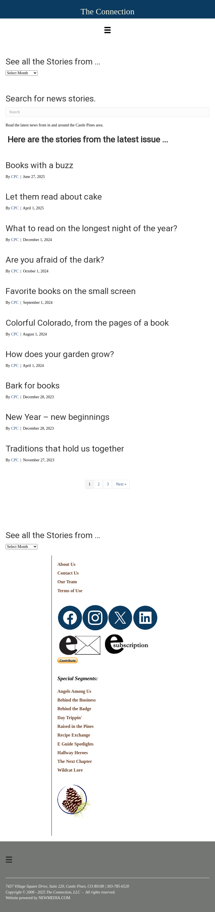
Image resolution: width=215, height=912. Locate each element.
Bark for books (33, 385)
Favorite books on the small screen (71, 291)
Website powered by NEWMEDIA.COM (38, 898)
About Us (66, 564)
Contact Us (68, 573)
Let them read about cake (54, 197)
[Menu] (107, 28)
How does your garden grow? (60, 354)
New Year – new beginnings (57, 417)
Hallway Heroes (72, 752)
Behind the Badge (74, 708)
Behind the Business (76, 700)
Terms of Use (69, 590)
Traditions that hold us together (65, 448)
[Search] (107, 112)
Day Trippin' (69, 717)
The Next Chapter (74, 761)
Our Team (67, 581)
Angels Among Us (74, 691)
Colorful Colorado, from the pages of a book (87, 323)
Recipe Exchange (73, 735)
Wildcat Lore (70, 770)
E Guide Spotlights (75, 744)
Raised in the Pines (75, 726)
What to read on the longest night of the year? (91, 228)
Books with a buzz (39, 165)
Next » (121, 484)
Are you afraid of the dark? (55, 260)
